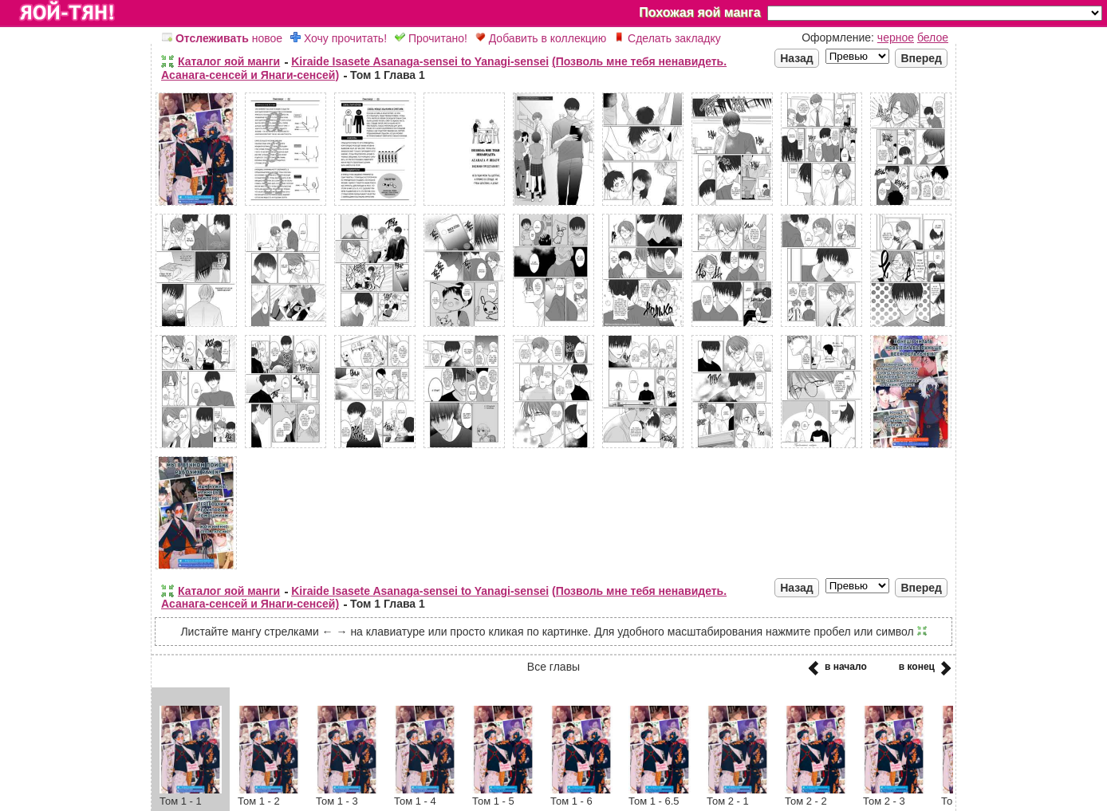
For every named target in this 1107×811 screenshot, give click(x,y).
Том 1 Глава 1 (387, 75)
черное (895, 37)
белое (932, 37)
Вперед (921, 58)
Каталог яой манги (229, 61)
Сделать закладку (667, 38)
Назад (797, 58)
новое (222, 38)
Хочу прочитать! (338, 38)
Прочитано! (431, 38)
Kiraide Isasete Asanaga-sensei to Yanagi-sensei (420, 61)
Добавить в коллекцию (540, 38)
